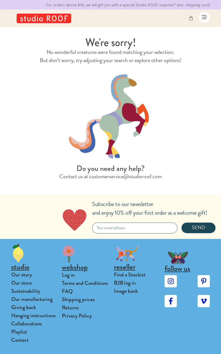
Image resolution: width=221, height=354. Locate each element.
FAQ (67, 291)
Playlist (19, 332)
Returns (70, 308)
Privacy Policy (77, 316)
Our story (21, 275)
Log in (68, 275)
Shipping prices (78, 299)
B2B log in (125, 283)
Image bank (126, 291)
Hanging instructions (33, 315)
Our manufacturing (32, 299)
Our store (21, 283)
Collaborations (26, 324)
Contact (20, 340)
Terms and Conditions (85, 283)
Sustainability (25, 291)
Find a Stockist (130, 275)
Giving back (23, 307)
